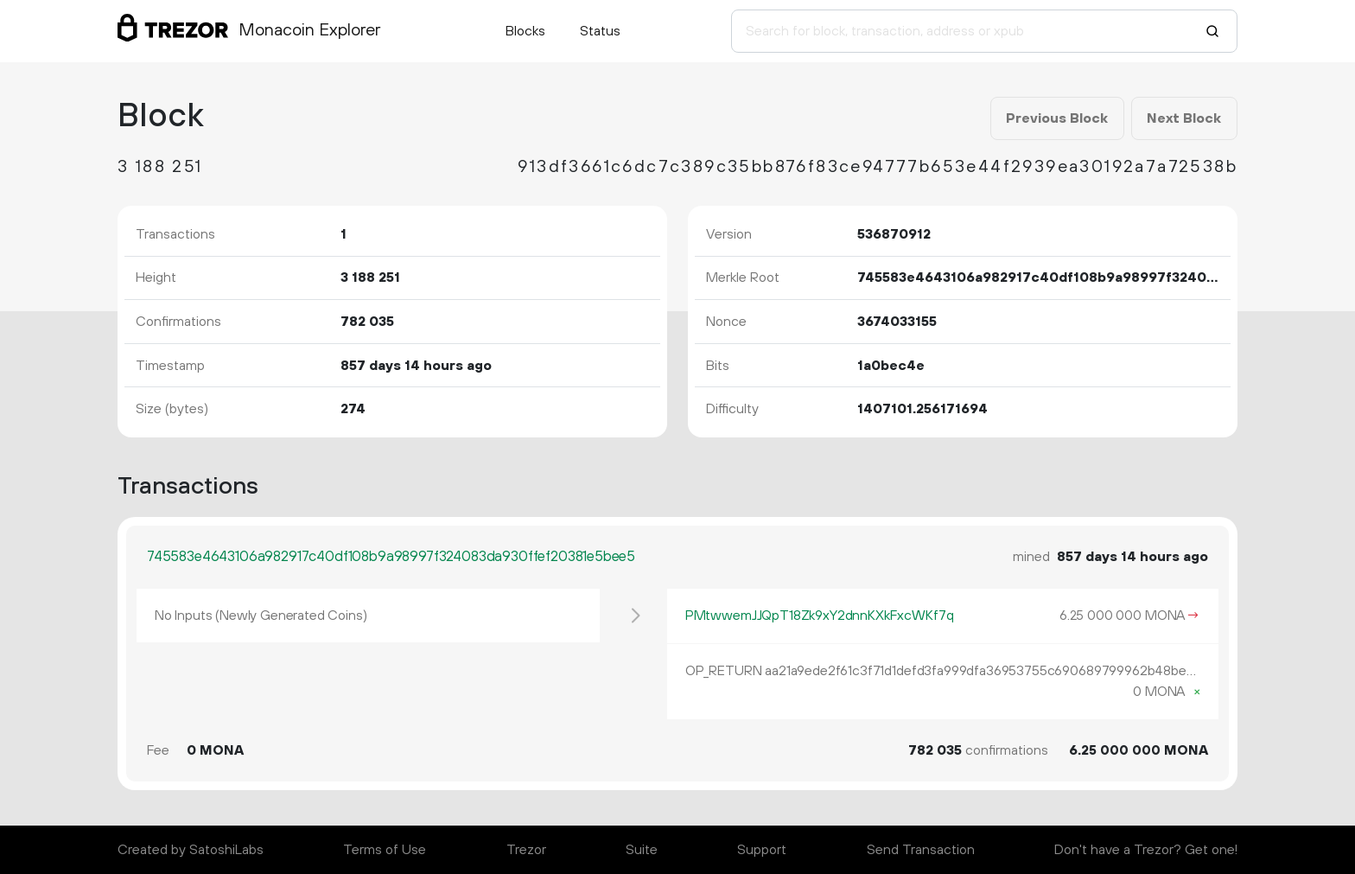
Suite (642, 849)
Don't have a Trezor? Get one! (1145, 849)
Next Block (1184, 118)
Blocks (525, 31)
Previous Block (1057, 118)
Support (761, 849)
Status (600, 31)
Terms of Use (384, 849)
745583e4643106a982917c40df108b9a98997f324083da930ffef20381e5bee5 (391, 556)
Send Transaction (921, 849)
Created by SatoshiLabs (191, 849)
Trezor (526, 849)
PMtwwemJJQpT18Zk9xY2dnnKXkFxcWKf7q (819, 615)
